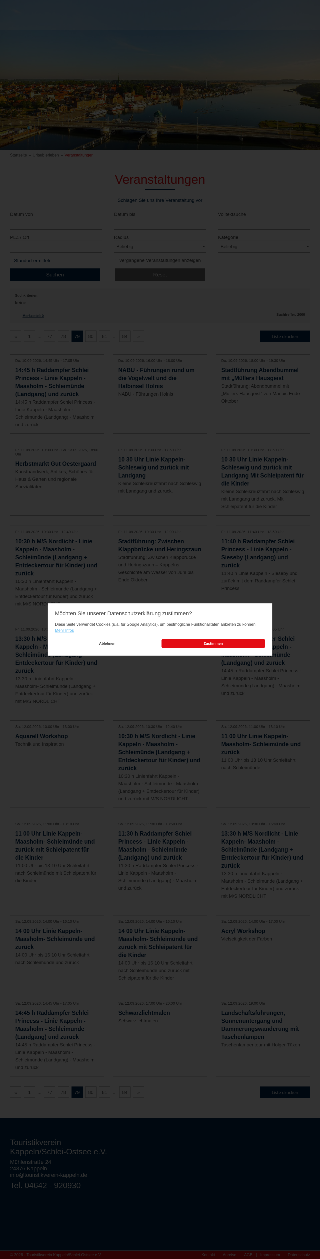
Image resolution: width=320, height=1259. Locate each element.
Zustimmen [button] (213, 644)
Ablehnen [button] (107, 644)
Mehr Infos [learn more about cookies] (64, 630)
